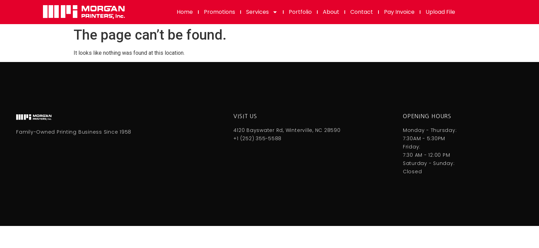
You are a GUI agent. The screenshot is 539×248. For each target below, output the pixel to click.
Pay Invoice (399, 12)
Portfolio (300, 12)
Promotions (219, 12)
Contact (361, 12)
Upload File (440, 12)
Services (262, 12)
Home (185, 12)
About (331, 12)
